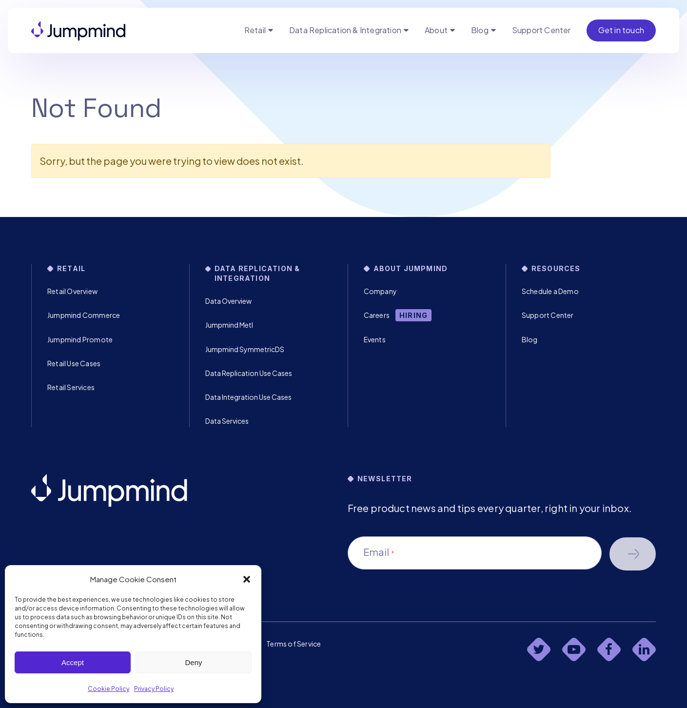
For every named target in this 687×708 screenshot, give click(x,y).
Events (375, 339)
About (436, 30)
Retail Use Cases (73, 363)
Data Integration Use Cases (248, 397)
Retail (255, 30)
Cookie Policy (108, 688)
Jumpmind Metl (229, 324)
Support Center (541, 30)
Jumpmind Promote (80, 339)
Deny (193, 662)
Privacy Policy (154, 688)
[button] (247, 579)
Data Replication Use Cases (248, 373)
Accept (72, 662)
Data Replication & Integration (345, 30)
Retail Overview (72, 291)
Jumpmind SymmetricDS (244, 349)
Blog (480, 30)
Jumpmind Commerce (83, 315)
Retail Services (71, 387)
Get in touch (621, 30)
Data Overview (228, 300)
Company (380, 291)
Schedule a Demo (550, 291)
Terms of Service (293, 643)
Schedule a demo (632, 553)
